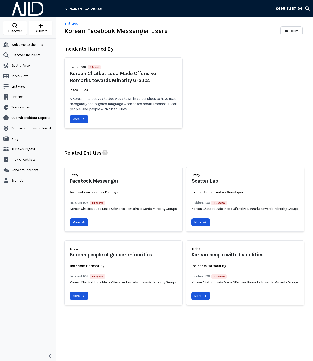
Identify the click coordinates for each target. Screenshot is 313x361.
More (78, 119)
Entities (71, 23)
